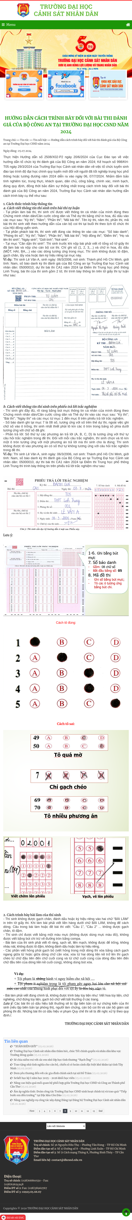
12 (88, 1111)
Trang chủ (9, 140)
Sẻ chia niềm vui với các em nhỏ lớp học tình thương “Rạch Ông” (51, 1059)
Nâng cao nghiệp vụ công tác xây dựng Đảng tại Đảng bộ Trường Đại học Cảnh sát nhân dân (68, 1100)
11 (82, 1111)
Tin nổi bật (40, 140)
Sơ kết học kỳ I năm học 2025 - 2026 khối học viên (42, 1078)
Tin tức (24, 140)
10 (76, 1111)
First (32, 1111)
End (100, 1111)
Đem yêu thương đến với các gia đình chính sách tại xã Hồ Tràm (51, 1073)
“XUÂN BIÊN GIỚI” (24, 1046)
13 (94, 1111)
